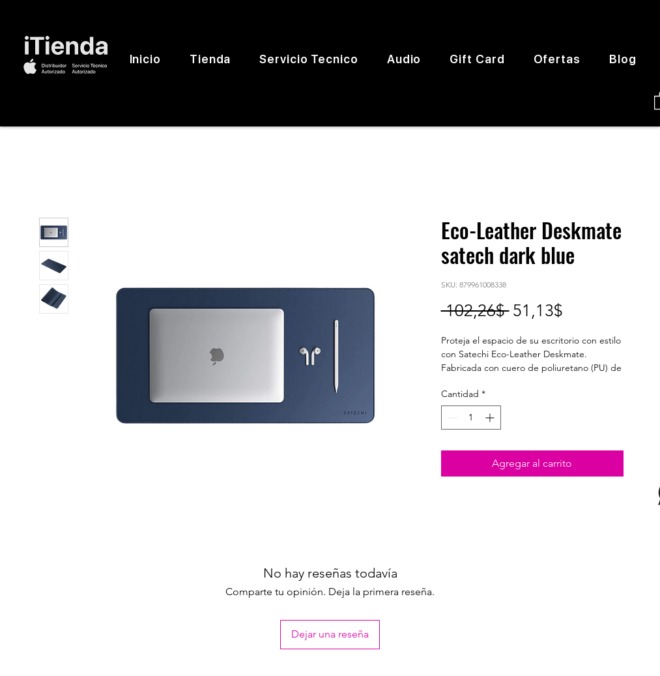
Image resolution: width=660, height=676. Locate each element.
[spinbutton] (471, 417)
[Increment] (491, 417)
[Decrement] (451, 417)
